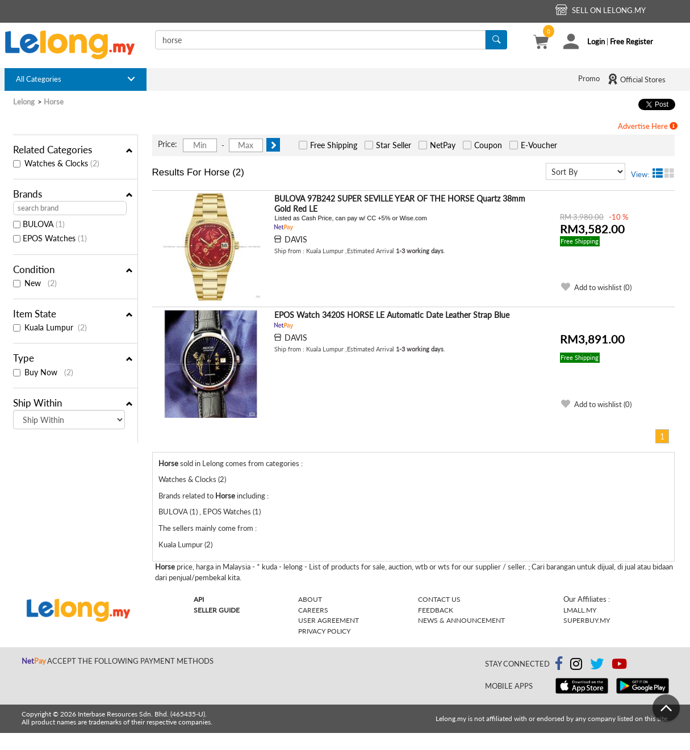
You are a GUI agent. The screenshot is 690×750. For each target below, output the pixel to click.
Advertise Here (648, 126)
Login (596, 41)
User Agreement (328, 620)
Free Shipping (333, 145)
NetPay (442, 145)
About (310, 599)
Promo (589, 78)
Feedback (435, 610)
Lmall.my (579, 610)
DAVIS (296, 239)
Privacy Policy (324, 631)
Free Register (631, 41)
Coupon (488, 145)
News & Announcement (461, 620)
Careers (313, 610)
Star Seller (393, 145)
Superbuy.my (586, 620)
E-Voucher (539, 145)
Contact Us (439, 599)
